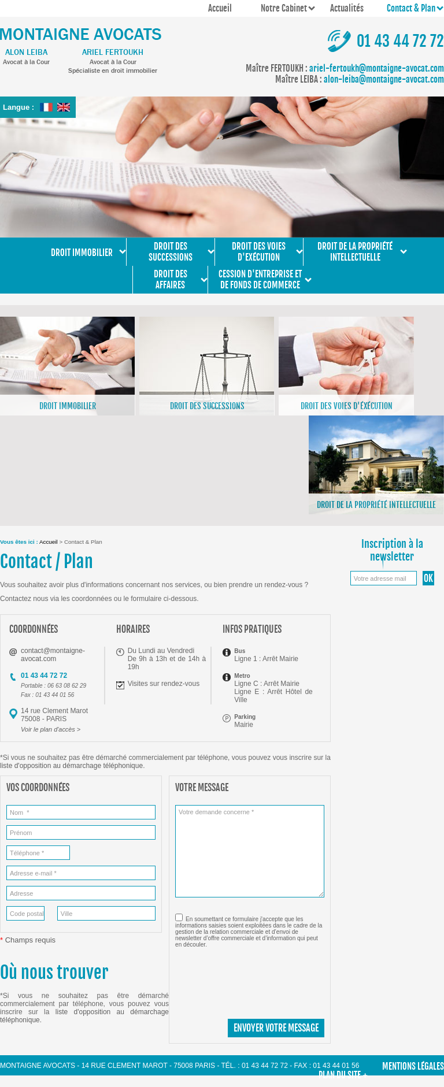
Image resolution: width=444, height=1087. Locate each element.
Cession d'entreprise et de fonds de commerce (260, 280)
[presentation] (263, 978)
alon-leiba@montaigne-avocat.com (359, 79)
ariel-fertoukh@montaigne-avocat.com (345, 68)
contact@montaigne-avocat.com (53, 655)
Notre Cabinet (284, 8)
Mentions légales (413, 1066)
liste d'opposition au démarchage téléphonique (71, 766)
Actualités (347, 8)
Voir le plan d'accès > (50, 729)
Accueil (220, 8)
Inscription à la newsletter (392, 550)
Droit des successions (171, 252)
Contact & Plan (411, 8)
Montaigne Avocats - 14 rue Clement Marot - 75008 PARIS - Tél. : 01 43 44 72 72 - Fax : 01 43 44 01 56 (179, 1066)
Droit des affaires (170, 280)
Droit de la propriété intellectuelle (355, 252)
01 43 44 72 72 (400, 41)
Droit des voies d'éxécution (347, 406)
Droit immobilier (81, 249)
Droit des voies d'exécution (259, 252)
